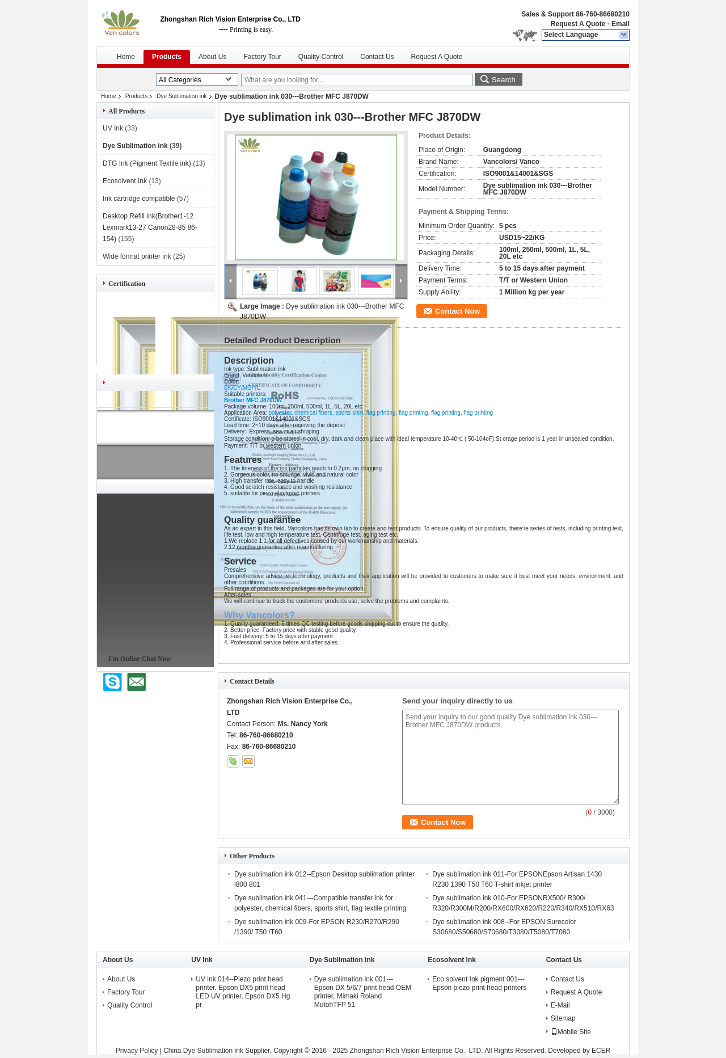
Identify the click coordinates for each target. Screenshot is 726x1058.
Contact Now (457, 311)
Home (126, 57)
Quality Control (320, 57)
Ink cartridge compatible (139, 199)
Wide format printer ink (137, 256)
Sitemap (563, 1018)
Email (620, 24)
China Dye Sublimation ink (203, 1051)
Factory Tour (262, 57)
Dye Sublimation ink (181, 96)
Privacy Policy (137, 1051)
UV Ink (113, 128)
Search (504, 79)
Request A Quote (578, 24)
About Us (212, 57)
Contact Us (377, 57)
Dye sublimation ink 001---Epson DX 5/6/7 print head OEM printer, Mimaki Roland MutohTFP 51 (362, 992)
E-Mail (560, 1005)
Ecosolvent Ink (125, 181)
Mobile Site (571, 1032)
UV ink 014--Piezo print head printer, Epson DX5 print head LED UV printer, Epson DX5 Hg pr (243, 992)
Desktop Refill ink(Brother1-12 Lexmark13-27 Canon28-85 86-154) (150, 227)
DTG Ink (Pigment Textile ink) (147, 163)
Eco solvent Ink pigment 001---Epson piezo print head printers (479, 983)
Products (167, 57)
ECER (601, 1051)
